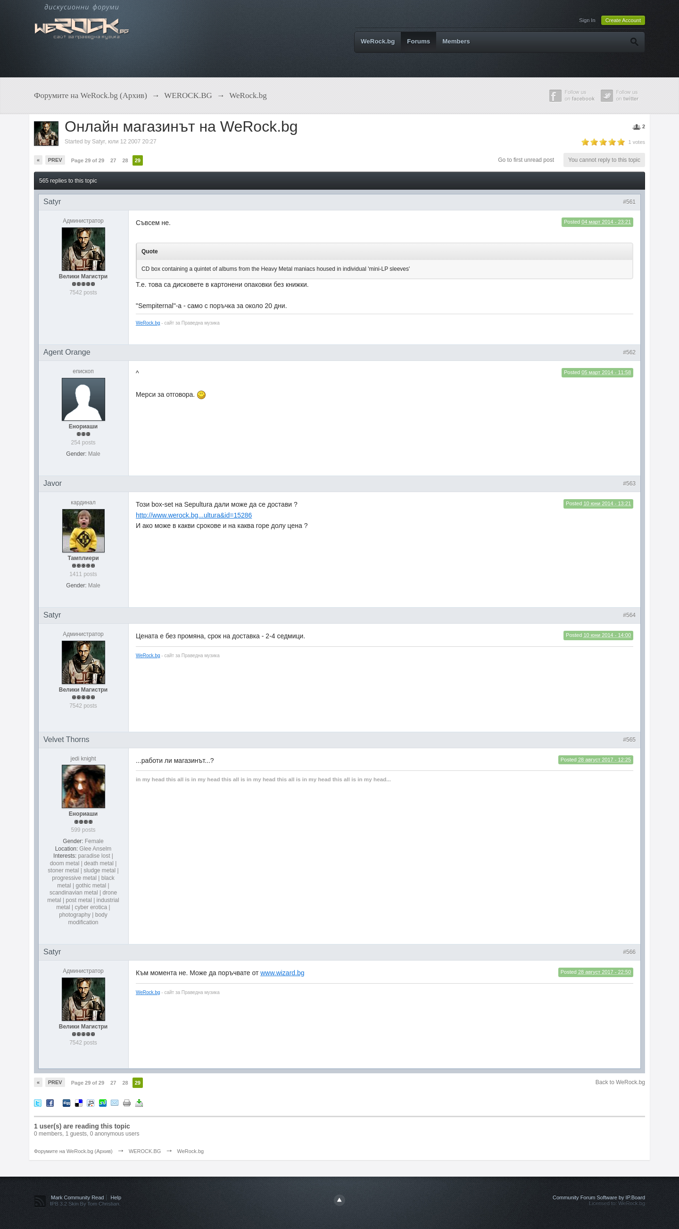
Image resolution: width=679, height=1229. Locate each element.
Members (456, 41)
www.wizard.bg (282, 973)
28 (125, 160)
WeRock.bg (378, 41)
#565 (629, 739)
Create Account (623, 20)
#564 (629, 615)
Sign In (587, 20)
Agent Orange (67, 352)
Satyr (98, 141)
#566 (629, 952)
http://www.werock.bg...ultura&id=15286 (194, 515)
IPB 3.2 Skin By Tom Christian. (85, 1203)
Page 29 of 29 (87, 160)
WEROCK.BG (145, 1151)
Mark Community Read (77, 1197)
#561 (629, 202)
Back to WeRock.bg (620, 1082)
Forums (418, 41)
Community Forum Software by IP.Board (599, 1197)
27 (113, 160)
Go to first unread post (526, 160)
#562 (629, 352)
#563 (629, 483)
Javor (52, 483)
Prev (55, 160)
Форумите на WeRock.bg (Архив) (73, 1151)
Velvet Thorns (66, 740)
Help (116, 1197)
